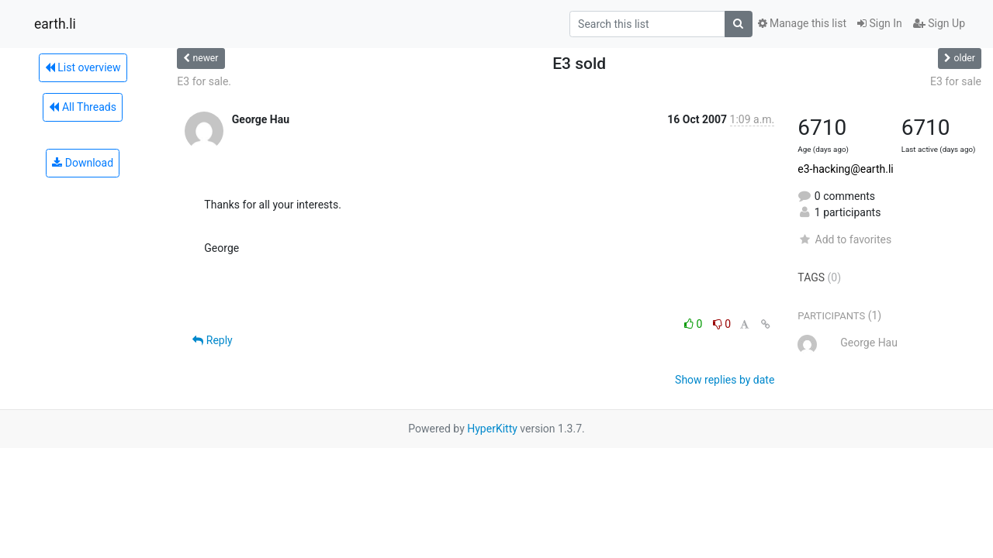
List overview (83, 67)
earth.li (55, 24)
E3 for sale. (204, 81)
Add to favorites (844, 239)
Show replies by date (724, 380)
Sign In (879, 23)
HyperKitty (492, 428)
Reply (212, 340)
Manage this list (802, 23)
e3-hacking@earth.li (845, 169)
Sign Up (939, 23)
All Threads (82, 107)
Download (82, 163)
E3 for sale (955, 81)
